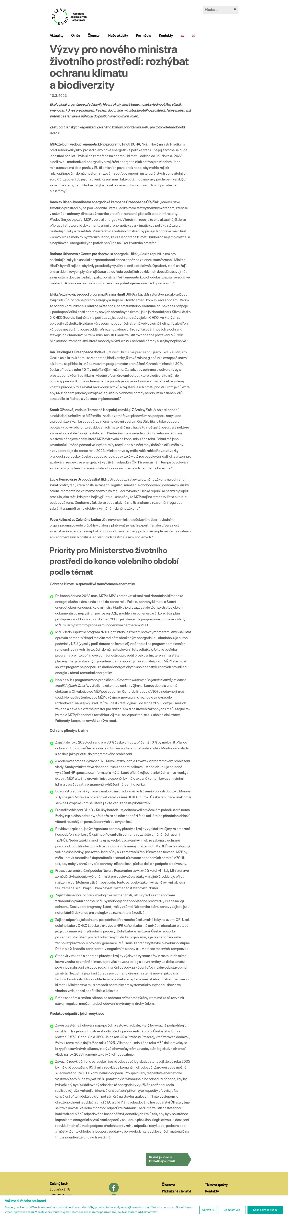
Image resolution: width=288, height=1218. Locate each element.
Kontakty (166, 36)
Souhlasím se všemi (265, 1210)
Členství (94, 36)
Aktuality (56, 36)
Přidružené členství (176, 1191)
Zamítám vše (232, 1210)
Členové (168, 1185)
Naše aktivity (118, 36)
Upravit (206, 1210)
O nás (75, 36)
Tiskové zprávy (216, 1185)
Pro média (143, 36)
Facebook (114, 1187)
